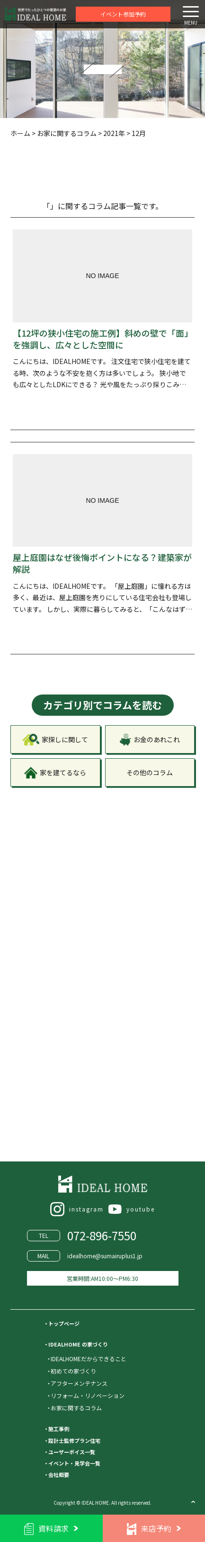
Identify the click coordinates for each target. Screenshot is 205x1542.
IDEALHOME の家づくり (78, 1344)
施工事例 (58, 1428)
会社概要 (58, 1474)
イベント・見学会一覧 (74, 1463)
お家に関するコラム (76, 1408)
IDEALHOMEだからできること (88, 1359)
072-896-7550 (101, 1235)
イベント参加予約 (123, 14)
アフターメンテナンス (79, 1383)
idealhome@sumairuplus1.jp (105, 1256)
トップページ (64, 1323)
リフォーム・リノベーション (88, 1395)
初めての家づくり (73, 1371)
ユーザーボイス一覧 (71, 1452)
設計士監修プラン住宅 (74, 1440)
